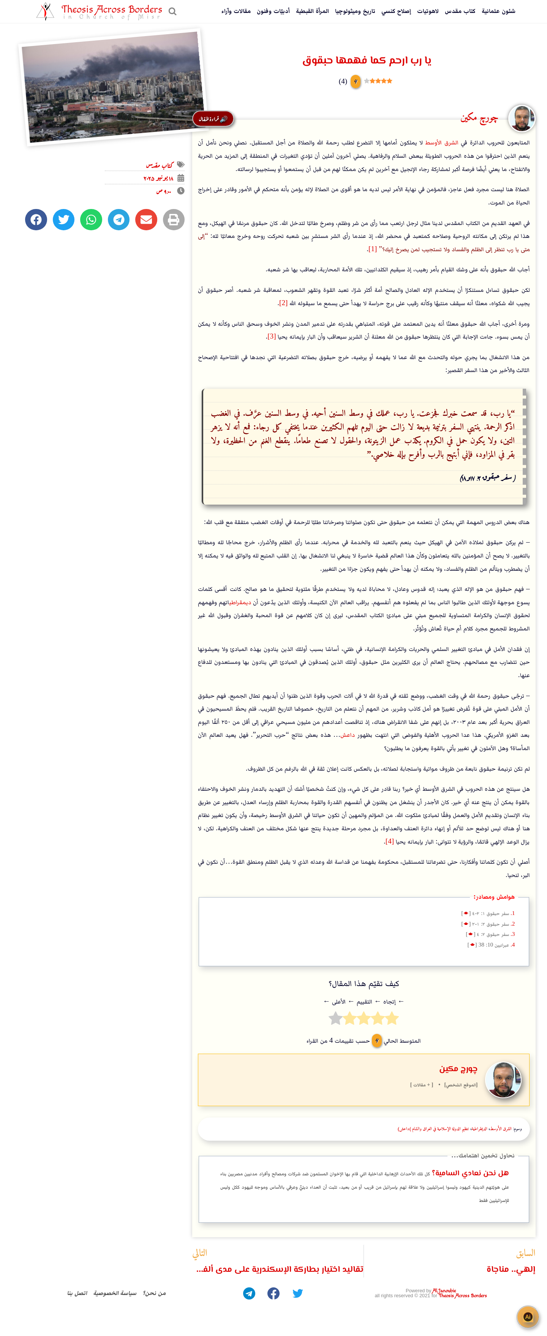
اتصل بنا (77, 1293)
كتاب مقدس (460, 11)
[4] (390, 841)
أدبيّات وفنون (273, 11)
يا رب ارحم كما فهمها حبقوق (367, 60)
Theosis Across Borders (463, 1296)
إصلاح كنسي (396, 11)
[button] (174, 219)
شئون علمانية (498, 11)
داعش (347, 735)
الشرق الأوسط (441, 142)
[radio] (392, 1020)
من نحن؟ (154, 1293)
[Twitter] (298, 1293)
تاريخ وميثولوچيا (355, 11)
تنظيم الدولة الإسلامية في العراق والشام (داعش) (433, 1129)
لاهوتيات (428, 11)
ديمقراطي (240, 602)
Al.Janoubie (444, 1291)
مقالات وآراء (236, 11)
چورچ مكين (458, 1069)
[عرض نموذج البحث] (171, 11)
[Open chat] (528, 1317)
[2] (283, 303)
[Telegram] (249, 1293)
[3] (271, 336)
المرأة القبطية (312, 11)
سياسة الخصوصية (115, 1293)
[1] (372, 249)
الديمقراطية (479, 1129)
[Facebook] (273, 1293)
